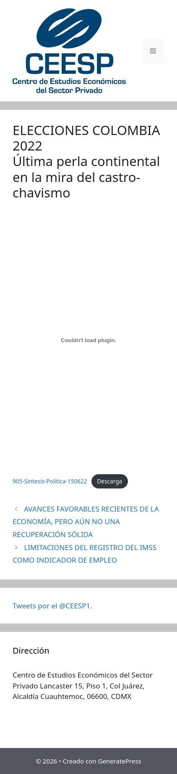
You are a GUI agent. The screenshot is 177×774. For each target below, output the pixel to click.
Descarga (109, 481)
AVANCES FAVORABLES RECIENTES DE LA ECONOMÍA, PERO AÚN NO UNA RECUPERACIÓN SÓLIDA (86, 521)
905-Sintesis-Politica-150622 (50, 481)
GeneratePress (119, 761)
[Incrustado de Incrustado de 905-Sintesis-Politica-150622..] (88, 340)
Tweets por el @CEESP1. (52, 605)
